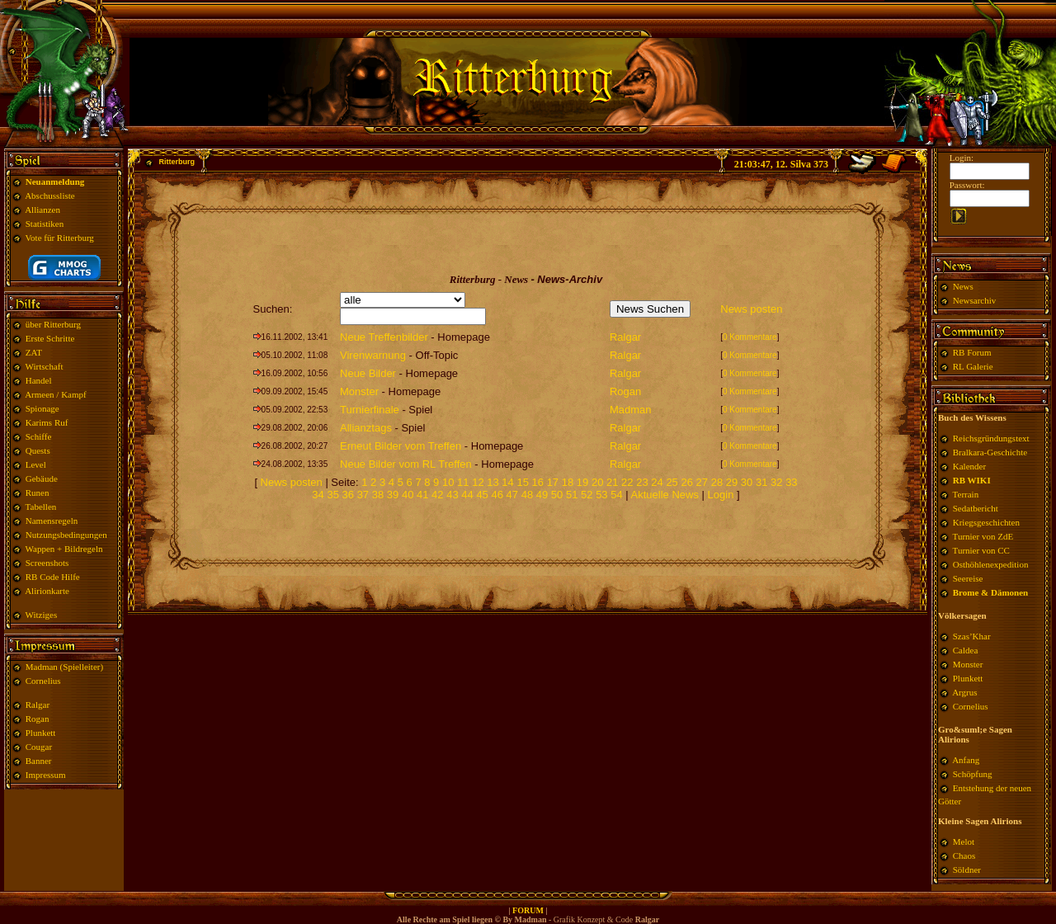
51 (572, 494)
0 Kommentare (750, 337)
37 (363, 494)
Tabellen (41, 507)
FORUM (528, 910)
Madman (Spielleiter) (64, 667)
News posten (751, 309)
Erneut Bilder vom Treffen (400, 446)
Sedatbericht (975, 508)
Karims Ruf (47, 422)
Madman (631, 409)
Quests (38, 450)
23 (642, 482)
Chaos (964, 855)
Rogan (38, 719)
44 (467, 494)
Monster (359, 391)
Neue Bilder (368, 373)
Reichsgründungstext (991, 438)
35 (332, 494)
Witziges (42, 615)
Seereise (968, 578)
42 (437, 494)
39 (392, 494)
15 (522, 482)
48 (527, 494)
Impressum (46, 775)
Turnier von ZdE (983, 536)
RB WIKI (972, 480)
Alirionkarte (47, 591)
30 (746, 482)
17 (553, 482)
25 (671, 482)
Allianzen (42, 209)
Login (722, 494)
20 (597, 482)
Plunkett (41, 733)
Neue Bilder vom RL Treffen (406, 464)
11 (463, 482)
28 (717, 482)
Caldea (965, 650)
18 (567, 482)
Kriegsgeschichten (986, 522)
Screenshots (47, 563)
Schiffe (39, 436)
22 (627, 482)
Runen (38, 492)
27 (702, 482)
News (963, 286)
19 (582, 482)
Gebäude (42, 478)
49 (542, 494)
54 (616, 494)
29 (732, 482)
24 (656, 482)
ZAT (34, 352)
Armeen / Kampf (56, 394)
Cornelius (43, 681)
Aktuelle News (665, 494)
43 (452, 494)
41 (422, 494)
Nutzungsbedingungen (66, 535)
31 (761, 482)
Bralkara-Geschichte (990, 452)
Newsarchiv (973, 300)
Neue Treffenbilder (384, 337)
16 (538, 482)
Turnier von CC (981, 550)
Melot (963, 841)
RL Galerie (973, 366)
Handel (39, 380)
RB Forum (972, 352)
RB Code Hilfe (53, 577)
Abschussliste (50, 195)
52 (586, 494)
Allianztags (366, 428)
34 (317, 494)
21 (612, 482)
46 (496, 494)
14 (507, 482)
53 (601, 494)
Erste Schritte (50, 338)
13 (492, 482)
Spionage (42, 408)
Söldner (967, 869)
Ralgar (38, 705)
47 (512, 494)
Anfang (965, 760)
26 (686, 482)
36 (348, 494)
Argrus (964, 692)
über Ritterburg (53, 324)
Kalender (969, 466)
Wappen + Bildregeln (64, 549)
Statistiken (45, 224)
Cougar (39, 747)
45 (482, 494)
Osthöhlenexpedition (991, 564)
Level (36, 464)
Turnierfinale (369, 409)
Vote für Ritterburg (60, 238)
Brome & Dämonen (990, 592)
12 (477, 482)
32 (776, 482)
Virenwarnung (373, 355)
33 (791, 482)
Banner (39, 761)
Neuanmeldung (55, 181)
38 (378, 494)
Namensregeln (52, 521)
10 (448, 482)
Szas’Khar (972, 636)
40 (407, 494)
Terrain (966, 494)
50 (557, 494)
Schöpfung (972, 774)
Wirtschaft (45, 366)
